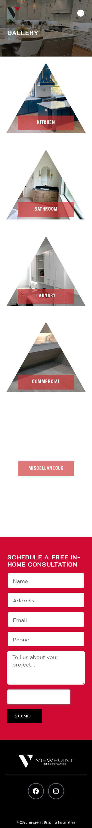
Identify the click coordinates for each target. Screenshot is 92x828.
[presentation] (38, 697)
